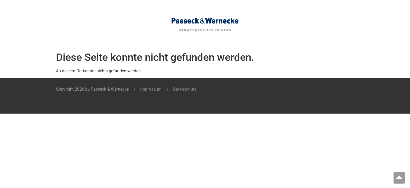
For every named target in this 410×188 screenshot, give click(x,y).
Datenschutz (184, 89)
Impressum (151, 89)
